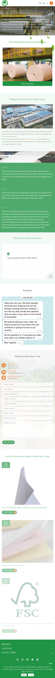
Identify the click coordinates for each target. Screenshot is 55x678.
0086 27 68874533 (12, 366)
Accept (31, 675)
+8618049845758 (12, 378)
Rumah (7, 8)
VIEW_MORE (10, 513)
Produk (14, 8)
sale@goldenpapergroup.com (15, 373)
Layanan (7, 648)
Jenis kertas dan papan (31, 139)
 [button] (54, 66)
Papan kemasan (27, 84)
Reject (24, 675)
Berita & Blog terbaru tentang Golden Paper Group (27, 457)
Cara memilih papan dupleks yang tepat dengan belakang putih (24, 509)
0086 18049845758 (12, 368)
